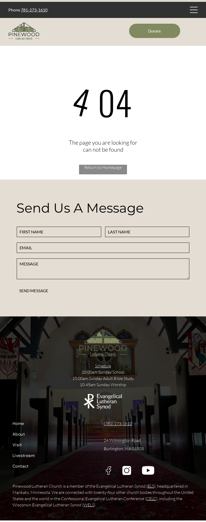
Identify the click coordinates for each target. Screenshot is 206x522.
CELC (151, 500)
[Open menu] (194, 11)
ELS (151, 487)
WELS (88, 506)
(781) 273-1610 (118, 425)
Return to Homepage (103, 168)
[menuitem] (54, 426)
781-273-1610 (34, 10)
